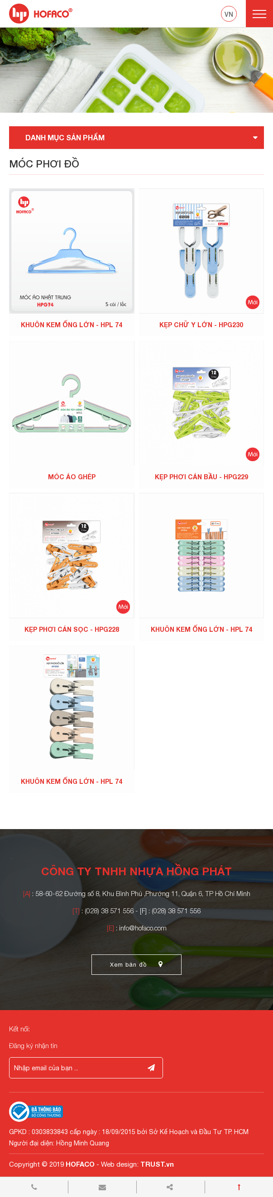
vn (229, 14)
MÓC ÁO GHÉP (72, 477)
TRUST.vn (157, 1164)
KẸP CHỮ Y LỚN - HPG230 (201, 325)
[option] (136, 70)
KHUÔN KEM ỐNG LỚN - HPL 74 (71, 325)
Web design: (120, 1164)
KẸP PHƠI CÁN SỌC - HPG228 (71, 629)
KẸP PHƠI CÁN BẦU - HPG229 (201, 477)
